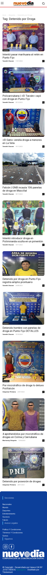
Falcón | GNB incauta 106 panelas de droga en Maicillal (22, 189)
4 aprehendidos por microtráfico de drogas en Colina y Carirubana (23, 435)
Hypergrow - (21, 569)
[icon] (6, 547)
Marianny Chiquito (10, 440)
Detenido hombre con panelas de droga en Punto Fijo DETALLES (21, 329)
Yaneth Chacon (8, 61)
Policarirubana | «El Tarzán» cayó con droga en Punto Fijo (22, 97)
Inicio (4, 15)
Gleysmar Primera (9, 392)
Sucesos (6, 50)
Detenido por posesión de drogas (22, 481)
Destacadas (7, 183)
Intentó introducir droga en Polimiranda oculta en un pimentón (23, 240)
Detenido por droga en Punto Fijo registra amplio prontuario (22, 280)
